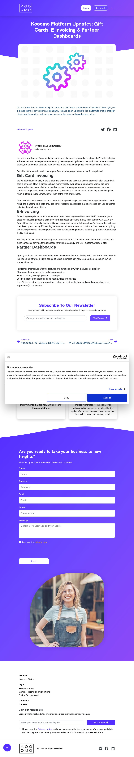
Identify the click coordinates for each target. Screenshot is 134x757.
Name (22, 468)
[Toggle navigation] (112, 8)
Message (23, 520)
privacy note (41, 542)
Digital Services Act (29, 695)
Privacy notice (45, 729)
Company (23, 481)
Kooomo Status (26, 679)
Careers (23, 704)
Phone (22, 507)
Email (21, 494)
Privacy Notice (26, 688)
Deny (66, 397)
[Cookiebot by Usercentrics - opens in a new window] (115, 357)
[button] (86, 8)
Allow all (107, 397)
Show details (115, 389)
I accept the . (35, 542)
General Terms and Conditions (34, 691)
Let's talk (100, 7)
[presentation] (40, 550)
